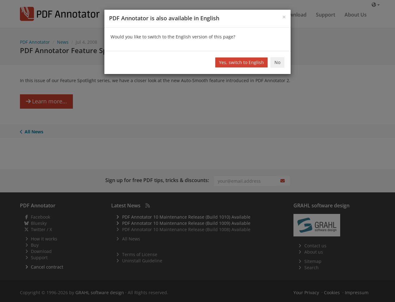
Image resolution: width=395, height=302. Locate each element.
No (277, 62)
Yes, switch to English (241, 62)
